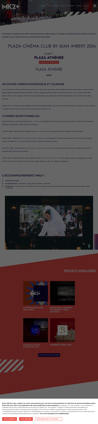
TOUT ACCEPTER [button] (9, 419)
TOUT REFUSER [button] (26, 419)
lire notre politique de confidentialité (54, 413)
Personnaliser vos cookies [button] (47, 419)
